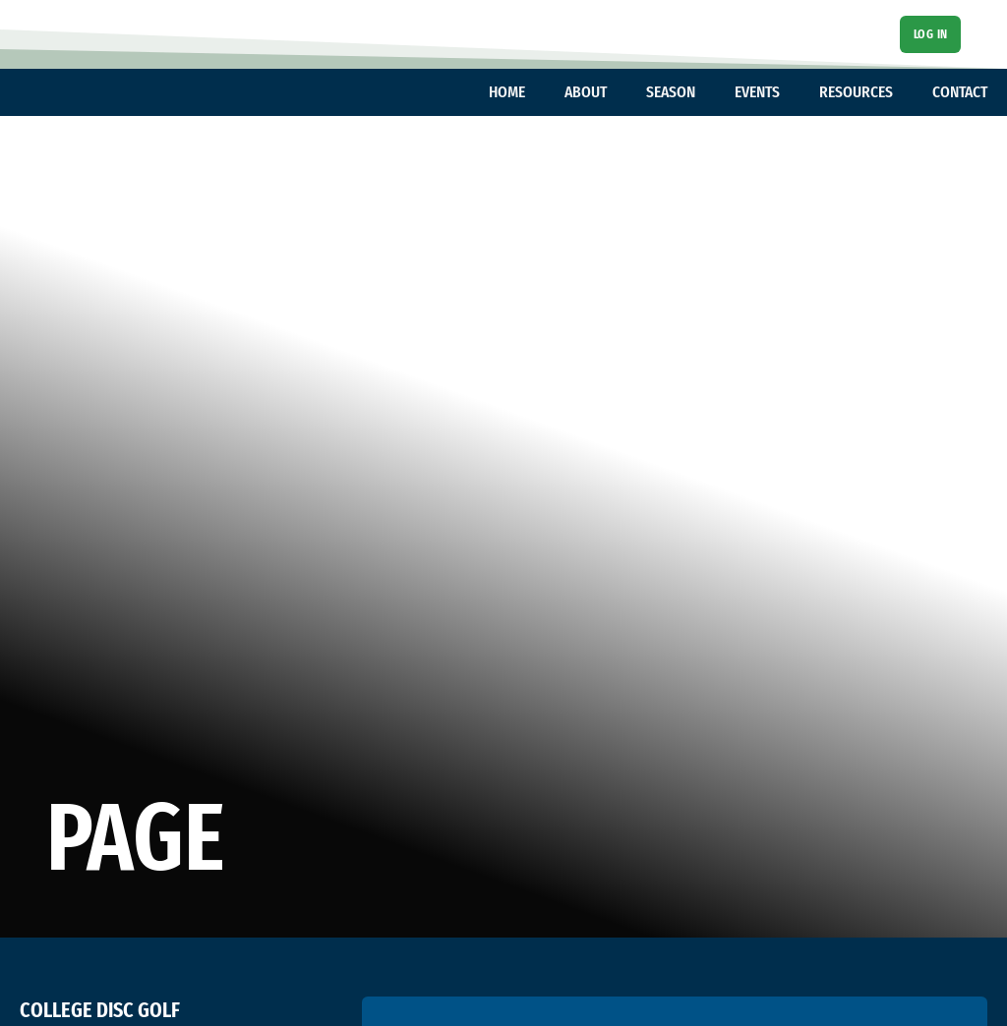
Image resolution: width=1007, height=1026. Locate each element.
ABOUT (585, 92)
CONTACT (959, 92)
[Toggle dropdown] (535, 92)
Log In (931, 34)
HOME (507, 92)
